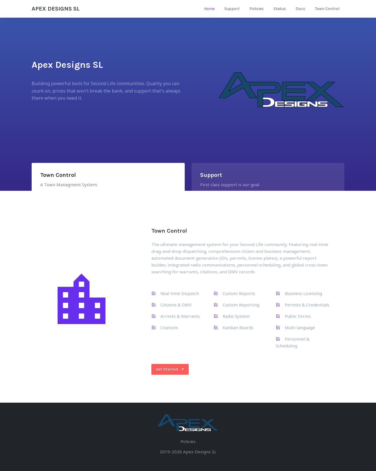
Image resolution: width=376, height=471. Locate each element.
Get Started (170, 369)
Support (232, 8)
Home (209, 8)
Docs (300, 8)
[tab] (108, 181)
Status (279, 8)
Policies (256, 8)
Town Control (327, 8)
